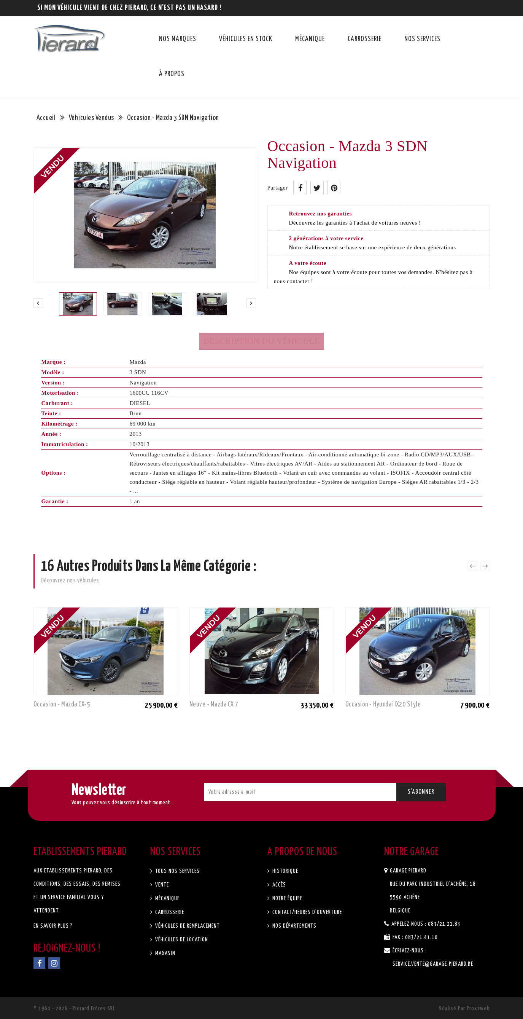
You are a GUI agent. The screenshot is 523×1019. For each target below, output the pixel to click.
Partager (300, 187)
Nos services (422, 39)
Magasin (164, 953)
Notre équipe (286, 898)
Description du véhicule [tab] (261, 341)
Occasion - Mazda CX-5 (62, 704)
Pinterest (333, 187)
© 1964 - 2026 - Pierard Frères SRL (74, 1008)
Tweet (317, 187)
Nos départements (293, 926)
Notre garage (411, 852)
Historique (284, 871)
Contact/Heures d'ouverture (306, 912)
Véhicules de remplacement (187, 926)
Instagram (54, 963)
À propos (171, 74)
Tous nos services (177, 871)
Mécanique (310, 39)
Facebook (39, 963)
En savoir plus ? (53, 926)
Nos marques (177, 39)
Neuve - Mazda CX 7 (214, 704)
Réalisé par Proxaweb (464, 1008)
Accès (278, 885)
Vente (161, 885)
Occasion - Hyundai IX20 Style (384, 704)
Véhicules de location (181, 939)
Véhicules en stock (245, 39)
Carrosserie (365, 39)
